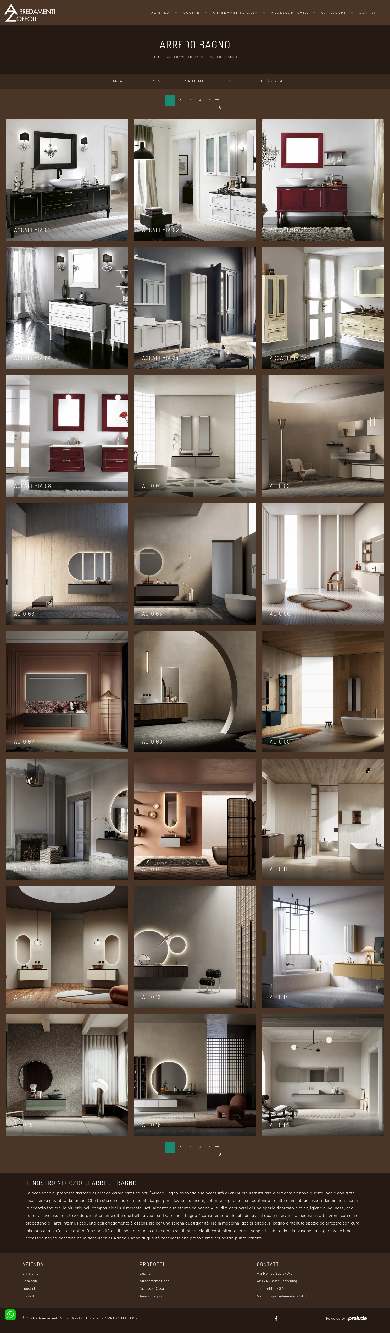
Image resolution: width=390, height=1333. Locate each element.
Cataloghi (333, 12)
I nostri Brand (32, 1288)
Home (158, 57)
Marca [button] (116, 81)
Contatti (369, 12)
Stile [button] (233, 81)
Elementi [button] (155, 81)
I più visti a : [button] (273, 81)
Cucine (191, 12)
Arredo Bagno (223, 57)
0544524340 (275, 1288)
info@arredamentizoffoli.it (286, 1296)
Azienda (160, 12)
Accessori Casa (289, 12)
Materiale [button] (194, 81)
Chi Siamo (30, 1273)
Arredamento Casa (235, 12)
